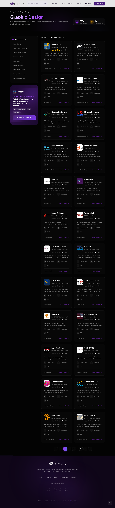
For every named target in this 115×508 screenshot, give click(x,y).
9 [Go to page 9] (80, 449)
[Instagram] (66, 490)
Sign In (79, 3)
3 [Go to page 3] (73, 449)
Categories (13, 12)
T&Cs (56, 478)
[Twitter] (55, 490)
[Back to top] (110, 503)
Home (41, 478)
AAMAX (75, 501)
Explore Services (24, 118)
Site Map (48, 478)
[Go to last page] (90, 449)
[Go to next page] (85, 449)
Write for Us (64, 478)
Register (88, 3)
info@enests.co (57, 483)
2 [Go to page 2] (69, 449)
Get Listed (99, 3)
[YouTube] (60, 490)
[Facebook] (49, 490)
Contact (73, 478)
